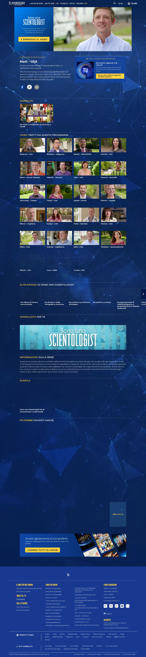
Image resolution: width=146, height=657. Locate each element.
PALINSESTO (64, 3)
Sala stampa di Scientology (52, 649)
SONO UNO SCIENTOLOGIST (33, 57)
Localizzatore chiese (87, 646)
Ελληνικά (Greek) (72, 634)
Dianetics (99, 646)
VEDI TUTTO (118, 514)
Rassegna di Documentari (53, 616)
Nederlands (69, 637)
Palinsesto (20, 599)
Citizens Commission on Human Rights (87, 625)
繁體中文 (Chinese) (119, 637)
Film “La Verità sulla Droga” (83, 613)
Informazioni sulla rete (23, 591)
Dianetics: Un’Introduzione (54, 610)
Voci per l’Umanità (51, 597)
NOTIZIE (72, 3)
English (47, 634)
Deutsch (62, 634)
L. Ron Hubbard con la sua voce (55, 601)
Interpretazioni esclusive (53, 619)
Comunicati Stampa (22, 607)
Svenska (108, 637)
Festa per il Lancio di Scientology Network (29, 588)
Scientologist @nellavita (53, 622)
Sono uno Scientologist (53, 613)
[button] (143, 294)
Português (86, 637)
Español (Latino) (85, 634)
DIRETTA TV (21, 595)
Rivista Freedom (85, 649)
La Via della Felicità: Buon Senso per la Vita (86, 608)
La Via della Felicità (80, 605)
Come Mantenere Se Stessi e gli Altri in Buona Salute (86, 601)
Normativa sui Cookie (94, 654)
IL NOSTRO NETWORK (36, 3)
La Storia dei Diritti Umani (83, 619)
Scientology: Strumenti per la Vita (85, 595)
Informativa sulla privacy (112, 654)
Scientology (48, 646)
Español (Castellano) (99, 634)
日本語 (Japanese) (58, 637)
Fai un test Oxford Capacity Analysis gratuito (109, 76)
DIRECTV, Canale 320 (110, 588)
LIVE (57, 3)
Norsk (77, 637)
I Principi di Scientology (53, 604)
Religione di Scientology (70, 649)
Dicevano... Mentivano (81, 616)
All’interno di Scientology (53, 588)
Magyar (122, 634)
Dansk (55, 634)
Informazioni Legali (129, 654)
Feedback (109, 614)
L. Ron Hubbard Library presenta (56, 607)
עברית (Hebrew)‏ (112, 634)
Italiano (47, 637)
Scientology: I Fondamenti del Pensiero (57, 625)
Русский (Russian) (97, 637)
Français (47, 640)
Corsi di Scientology (60, 646)
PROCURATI (82, 3)
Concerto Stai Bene (80, 598)
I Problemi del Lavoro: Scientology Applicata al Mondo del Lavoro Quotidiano (85, 590)
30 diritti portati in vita (82, 622)
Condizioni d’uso (79, 654)
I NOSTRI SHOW (49, 3)
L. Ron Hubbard (74, 646)
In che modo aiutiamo (111, 646)
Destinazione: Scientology (53, 591)
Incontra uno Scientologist (54, 594)
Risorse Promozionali (22, 610)
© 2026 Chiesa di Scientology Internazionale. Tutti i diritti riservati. (29, 654)
